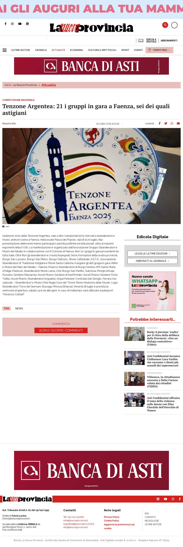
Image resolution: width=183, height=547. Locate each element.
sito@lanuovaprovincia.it (75, 527)
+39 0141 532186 (75, 517)
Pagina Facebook (8, 23)
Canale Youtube (22, 23)
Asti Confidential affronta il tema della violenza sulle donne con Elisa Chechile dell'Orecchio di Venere (163, 404)
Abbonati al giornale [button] (151, 260)
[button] (5, 48)
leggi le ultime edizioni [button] (151, 253)
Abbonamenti (169, 40)
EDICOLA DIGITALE (147, 40)
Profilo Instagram (14, 23)
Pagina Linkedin (29, 23)
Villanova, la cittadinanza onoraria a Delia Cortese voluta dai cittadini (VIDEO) (163, 381)
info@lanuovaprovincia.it (75, 520)
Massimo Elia (9, 123)
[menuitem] (20, 50)
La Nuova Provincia (25, 84)
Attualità (48, 85)
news (19, 308)
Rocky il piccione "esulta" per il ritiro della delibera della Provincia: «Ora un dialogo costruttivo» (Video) (163, 338)
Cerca (165, 25)
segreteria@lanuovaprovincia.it (78, 524)
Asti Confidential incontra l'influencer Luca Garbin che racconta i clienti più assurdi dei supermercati (163, 360)
